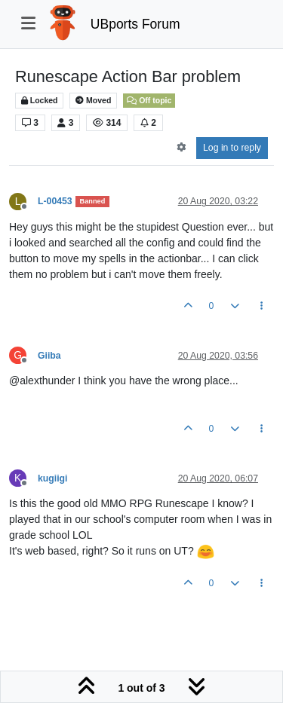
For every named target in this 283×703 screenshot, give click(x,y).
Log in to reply (232, 147)
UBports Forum (135, 24)
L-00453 (55, 201)
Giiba (49, 355)
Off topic (149, 100)
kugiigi (52, 478)
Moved (93, 100)
